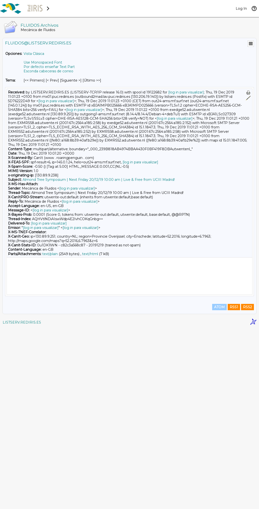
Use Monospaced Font (43, 62)
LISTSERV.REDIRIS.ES (22, 503)
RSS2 (247, 487)
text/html (90, 254)
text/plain (50, 254)
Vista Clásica (34, 53)
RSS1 (234, 487)
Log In (241, 8)
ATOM (219, 487)
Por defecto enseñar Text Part (49, 67)
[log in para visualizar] (186, 92)
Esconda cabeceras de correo (48, 71)
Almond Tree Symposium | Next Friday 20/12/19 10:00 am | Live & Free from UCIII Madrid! (99, 179)
